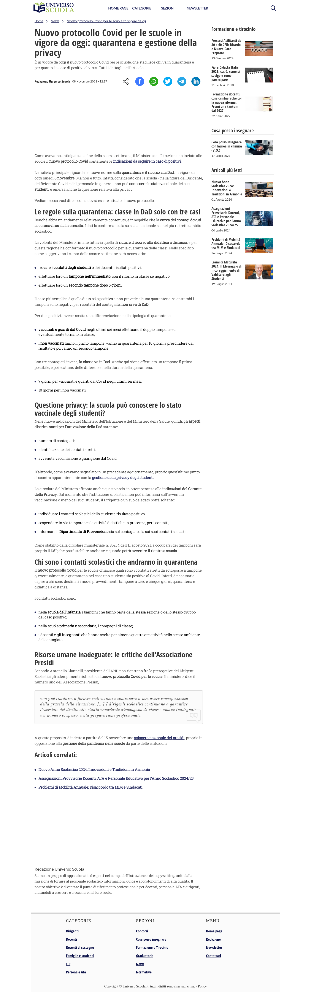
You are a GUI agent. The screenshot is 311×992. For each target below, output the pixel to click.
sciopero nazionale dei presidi (159, 737)
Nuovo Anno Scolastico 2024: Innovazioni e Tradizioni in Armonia (94, 769)
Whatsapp (153, 81)
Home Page (118, 8)
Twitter (167, 81)
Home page (214, 931)
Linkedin (195, 81)
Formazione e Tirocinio (152, 947)
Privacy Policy (196, 986)
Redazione (213, 939)
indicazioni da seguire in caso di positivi (147, 161)
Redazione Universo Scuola (52, 81)
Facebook (139, 81)
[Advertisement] (119, 121)
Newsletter (197, 8)
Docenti (71, 939)
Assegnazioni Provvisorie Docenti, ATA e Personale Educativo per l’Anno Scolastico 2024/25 (116, 778)
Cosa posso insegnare (151, 939)
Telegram (181, 81)
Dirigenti (72, 931)
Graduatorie (144, 955)
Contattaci (213, 955)
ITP (68, 963)
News (140, 963)
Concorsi (142, 931)
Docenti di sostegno (80, 947)
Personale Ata (76, 972)
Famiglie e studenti (80, 955)
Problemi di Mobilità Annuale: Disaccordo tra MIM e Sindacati (90, 787)
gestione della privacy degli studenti (123, 477)
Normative (144, 972)
